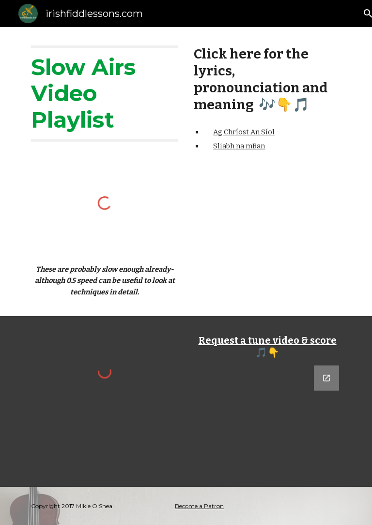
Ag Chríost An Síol (244, 132)
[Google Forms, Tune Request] (267, 420)
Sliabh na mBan (239, 146)
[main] (104, 93)
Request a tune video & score (268, 340)
